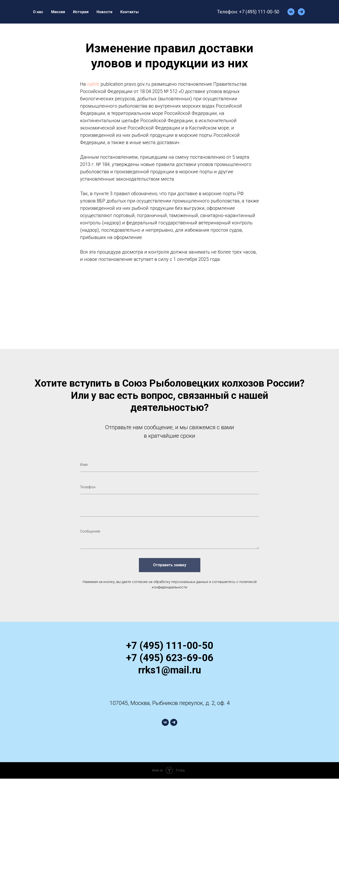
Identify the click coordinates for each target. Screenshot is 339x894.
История (81, 12)
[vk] (291, 11)
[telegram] (301, 11)
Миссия (58, 12)
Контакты (129, 12)
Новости (104, 12)
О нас (38, 12)
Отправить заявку (169, 565)
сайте (93, 84)
